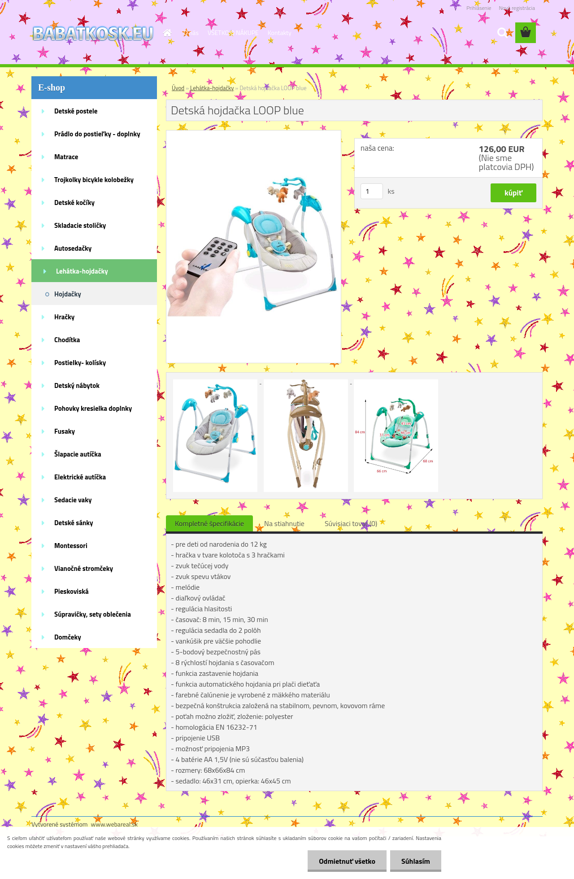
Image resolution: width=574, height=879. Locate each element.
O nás (191, 32)
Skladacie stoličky (80, 225)
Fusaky (64, 431)
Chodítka (67, 340)
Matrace (66, 157)
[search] (502, 32)
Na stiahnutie (284, 523)
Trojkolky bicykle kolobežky (94, 179)
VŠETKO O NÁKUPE (233, 32)
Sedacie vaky (73, 500)
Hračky (64, 317)
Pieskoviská (71, 591)
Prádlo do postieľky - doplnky (97, 134)
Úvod (178, 87)
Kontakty (279, 32)
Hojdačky (67, 294)
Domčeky (67, 637)
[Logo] (93, 33)
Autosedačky (72, 248)
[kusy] (372, 191)
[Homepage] (167, 32)
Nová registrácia (517, 8)
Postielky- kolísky (80, 362)
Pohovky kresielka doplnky (93, 408)
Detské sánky (73, 523)
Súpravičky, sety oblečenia (92, 614)
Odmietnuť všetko (347, 861)
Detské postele (75, 111)
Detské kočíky (74, 202)
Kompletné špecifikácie (209, 523)
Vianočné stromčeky (83, 568)
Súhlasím (415, 861)
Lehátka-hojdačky (82, 271)
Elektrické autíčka (80, 477)
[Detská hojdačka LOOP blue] (253, 134)
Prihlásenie (478, 8)
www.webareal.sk (114, 824)
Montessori (70, 545)
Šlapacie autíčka (77, 454)
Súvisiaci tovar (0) (351, 523)
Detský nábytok (77, 385)
